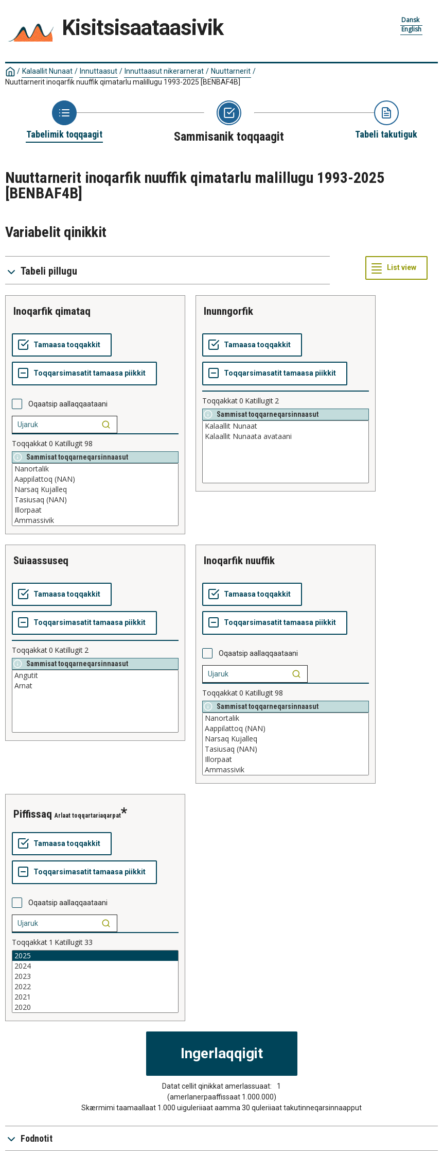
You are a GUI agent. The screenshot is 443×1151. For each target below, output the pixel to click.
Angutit (95, 675)
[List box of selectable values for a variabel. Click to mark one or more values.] (95, 494)
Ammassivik (95, 520)
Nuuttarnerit (231, 71)
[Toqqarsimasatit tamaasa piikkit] (84, 373)
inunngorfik (228, 311)
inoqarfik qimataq (52, 311)
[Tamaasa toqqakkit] (62, 345)
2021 (95, 997)
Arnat (95, 686)
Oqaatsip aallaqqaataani (68, 404)
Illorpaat (95, 510)
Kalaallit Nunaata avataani (285, 436)
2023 (95, 976)
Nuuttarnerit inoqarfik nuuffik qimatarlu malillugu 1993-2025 (122, 82)
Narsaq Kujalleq (95, 489)
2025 (95, 956)
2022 (95, 986)
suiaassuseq (40, 560)
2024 (95, 966)
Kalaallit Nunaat (47, 71)
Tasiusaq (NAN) (95, 500)
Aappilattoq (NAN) (95, 479)
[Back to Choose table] (64, 120)
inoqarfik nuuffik (239, 560)
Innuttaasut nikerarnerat (164, 71)
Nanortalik (95, 469)
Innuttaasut (98, 71)
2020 (95, 1007)
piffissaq (32, 814)
